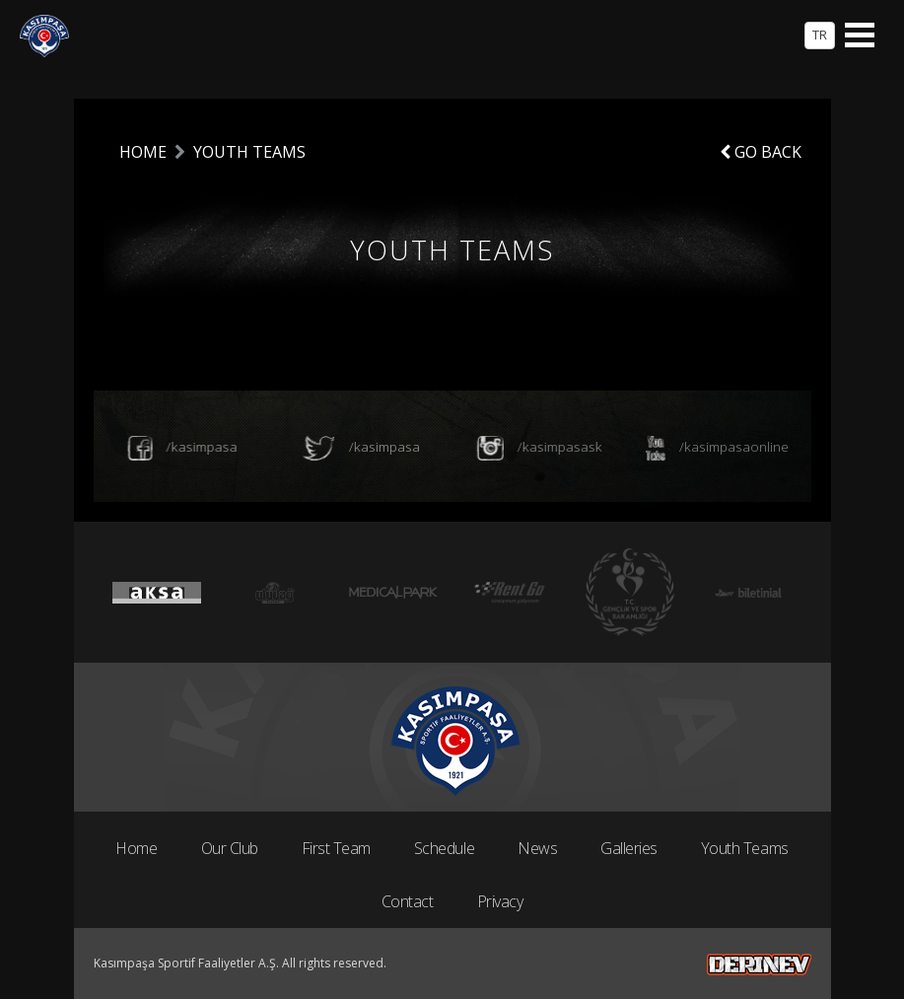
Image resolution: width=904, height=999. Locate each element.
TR (819, 34)
